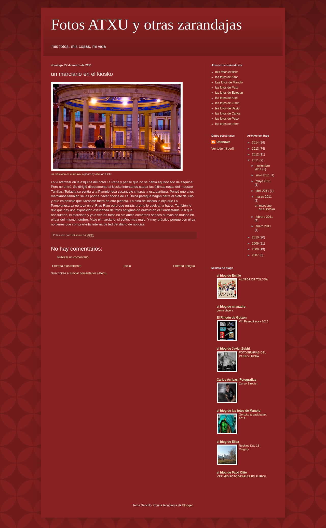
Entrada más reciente (66, 266)
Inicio (127, 266)
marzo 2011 (263, 196)
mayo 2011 (262, 181)
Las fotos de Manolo (229, 82)
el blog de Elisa (228, 442)
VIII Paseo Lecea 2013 (253, 321)
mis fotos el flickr (226, 72)
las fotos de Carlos (227, 113)
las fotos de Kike (226, 98)
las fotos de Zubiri (227, 103)
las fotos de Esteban (229, 92)
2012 (256, 154)
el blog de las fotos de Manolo (238, 410)
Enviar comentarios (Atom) (88, 273)
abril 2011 (262, 191)
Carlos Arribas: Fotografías (236, 379)
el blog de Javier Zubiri (233, 348)
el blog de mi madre (231, 306)
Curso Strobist (248, 383)
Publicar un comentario (73, 257)
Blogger (187, 505)
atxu (98, 174)
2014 (256, 142)
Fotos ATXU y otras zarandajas (146, 24)
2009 (256, 243)
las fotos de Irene (227, 124)
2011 (256, 160)
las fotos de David (227, 108)
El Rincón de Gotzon (232, 317)
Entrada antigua (184, 266)
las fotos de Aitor (226, 77)
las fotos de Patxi (226, 87)
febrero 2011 (264, 217)
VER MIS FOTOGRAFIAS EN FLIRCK (241, 476)
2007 (256, 255)
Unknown (223, 142)
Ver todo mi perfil (222, 148)
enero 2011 (263, 226)
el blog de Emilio (229, 275)
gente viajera (225, 310)
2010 (256, 237)
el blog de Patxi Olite (232, 472)
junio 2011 (262, 175)
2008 (256, 249)
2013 (256, 148)
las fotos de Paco (227, 118)
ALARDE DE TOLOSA (253, 279)
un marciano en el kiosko (66, 174)
